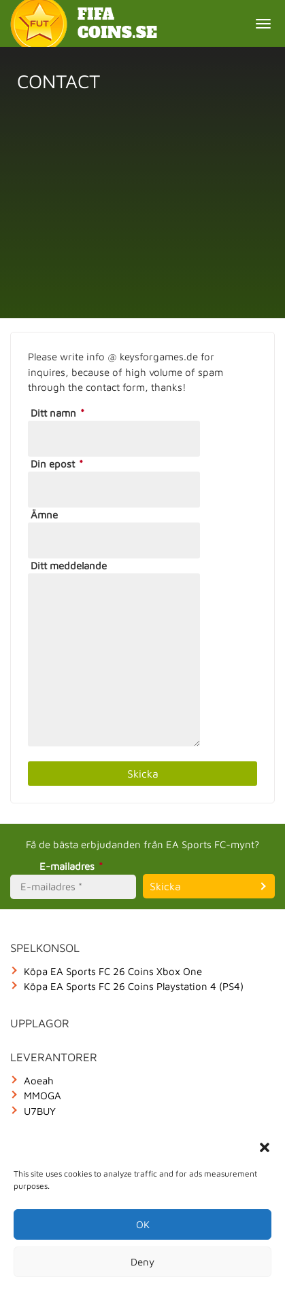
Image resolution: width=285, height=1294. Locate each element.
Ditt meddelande (69, 565)
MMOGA (42, 1095)
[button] (264, 1147)
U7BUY (40, 1111)
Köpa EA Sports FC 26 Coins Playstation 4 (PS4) (134, 986)
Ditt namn (59, 413)
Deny (142, 1262)
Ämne (44, 514)
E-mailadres (73, 866)
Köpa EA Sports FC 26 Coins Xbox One (113, 971)
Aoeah (39, 1080)
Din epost (59, 464)
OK (143, 1224)
